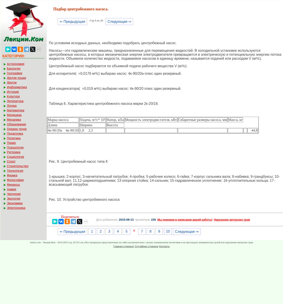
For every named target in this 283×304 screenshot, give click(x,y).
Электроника (16, 208)
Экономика (15, 203)
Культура (13, 96)
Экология (13, 198)
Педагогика (15, 133)
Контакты (164, 246)
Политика (14, 138)
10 (168, 231)
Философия (15, 180)
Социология (15, 157)
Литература (15, 101)
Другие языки (16, 78)
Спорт (11, 161)
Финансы (13, 184)
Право (11, 143)
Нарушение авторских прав (232, 219)
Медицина (14, 115)
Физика (12, 175)
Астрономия (15, 64)
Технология (15, 170)
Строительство (17, 166)
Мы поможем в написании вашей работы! (184, 219)
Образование (16, 124)
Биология (13, 68)
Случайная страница (146, 246)
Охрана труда (17, 129)
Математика (15, 110)
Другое (12, 82)
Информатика (17, 87)
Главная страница (123, 246)
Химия (11, 189)
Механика (14, 119)
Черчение (14, 194)
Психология (15, 147)
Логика (12, 105)
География (14, 73)
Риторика (13, 152)
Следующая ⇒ (119, 21)
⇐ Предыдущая (72, 21)
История (13, 92)
